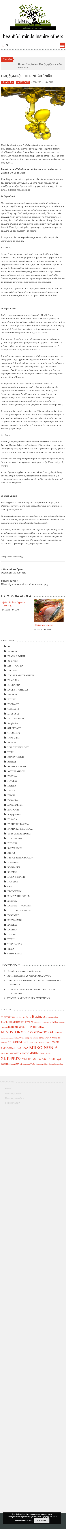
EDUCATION (14, 685)
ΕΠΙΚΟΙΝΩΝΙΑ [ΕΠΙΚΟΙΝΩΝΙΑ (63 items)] (43, 1047)
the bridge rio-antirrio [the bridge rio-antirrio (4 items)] (30, 1038)
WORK (10, 752)
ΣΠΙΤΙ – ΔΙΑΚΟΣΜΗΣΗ (18, 910)
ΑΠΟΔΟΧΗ (42, 1521)
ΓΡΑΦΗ (11, 795)
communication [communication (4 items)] (52, 1017)
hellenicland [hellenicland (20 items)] (16, 1027)
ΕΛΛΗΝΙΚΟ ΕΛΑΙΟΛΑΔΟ (20, 829)
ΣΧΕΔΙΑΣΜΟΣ (14, 920)
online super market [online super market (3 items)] (7, 1038)
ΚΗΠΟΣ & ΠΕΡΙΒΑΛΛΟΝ (20, 857)
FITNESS (11, 699)
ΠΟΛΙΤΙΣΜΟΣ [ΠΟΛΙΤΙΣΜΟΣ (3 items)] (46, 1053)
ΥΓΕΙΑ (10, 949)
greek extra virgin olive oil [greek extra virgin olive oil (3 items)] (42, 1022)
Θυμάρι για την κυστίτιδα (13, 573)
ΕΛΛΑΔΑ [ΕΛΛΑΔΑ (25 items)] (21, 1048)
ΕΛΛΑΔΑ (12, 819)
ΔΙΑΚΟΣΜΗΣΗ (15, 805)
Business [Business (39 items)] (39, 1016)
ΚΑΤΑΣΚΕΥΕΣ (14, 848)
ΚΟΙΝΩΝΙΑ (13, 862)
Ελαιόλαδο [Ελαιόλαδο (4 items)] (5, 1053)
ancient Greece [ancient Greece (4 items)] (25, 1017)
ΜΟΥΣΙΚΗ (12, 881)
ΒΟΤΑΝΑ (12, 776)
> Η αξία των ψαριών (43, 624)
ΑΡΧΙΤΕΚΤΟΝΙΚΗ (16, 766)
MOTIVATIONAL (16, 718)
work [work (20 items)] (48, 1037)
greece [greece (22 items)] (29, 1022)
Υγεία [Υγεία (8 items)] (59, 1059)
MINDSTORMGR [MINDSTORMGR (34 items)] (15, 1032)
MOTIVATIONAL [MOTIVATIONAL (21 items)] (41, 1032)
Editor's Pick (13, 680)
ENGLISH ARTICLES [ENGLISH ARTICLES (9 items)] (12, 1022)
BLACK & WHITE (16, 656)
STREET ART (14, 728)
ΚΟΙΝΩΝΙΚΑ (13, 867)
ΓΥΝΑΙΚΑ (12, 800)
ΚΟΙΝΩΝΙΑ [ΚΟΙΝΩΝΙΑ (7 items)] (15, 1053)
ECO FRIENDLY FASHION (20, 675)
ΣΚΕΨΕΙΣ (12, 901)
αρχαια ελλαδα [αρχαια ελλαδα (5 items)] (29, 1064)
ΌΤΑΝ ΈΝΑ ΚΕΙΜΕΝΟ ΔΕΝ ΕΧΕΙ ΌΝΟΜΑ (28, 998)
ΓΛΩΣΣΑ (11, 785)
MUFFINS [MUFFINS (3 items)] (58, 1033)
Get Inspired (13, 709)
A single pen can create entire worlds (24, 971)
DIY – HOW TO (15, 666)
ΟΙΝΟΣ (10, 886)
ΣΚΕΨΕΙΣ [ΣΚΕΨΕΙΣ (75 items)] (10, 1058)
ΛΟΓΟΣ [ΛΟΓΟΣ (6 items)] (25, 1053)
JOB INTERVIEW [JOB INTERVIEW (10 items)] (34, 1026)
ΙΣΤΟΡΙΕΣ (12, 843)
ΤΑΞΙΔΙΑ (11, 934)
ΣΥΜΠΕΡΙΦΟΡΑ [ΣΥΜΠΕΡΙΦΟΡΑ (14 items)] (30, 1059)
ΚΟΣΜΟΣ (12, 872)
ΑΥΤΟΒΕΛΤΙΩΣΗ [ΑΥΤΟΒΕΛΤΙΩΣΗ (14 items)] (18, 1042)
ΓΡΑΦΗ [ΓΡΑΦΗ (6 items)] (55, 1042)
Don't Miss (12, 670)
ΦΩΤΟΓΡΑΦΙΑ (14, 953)
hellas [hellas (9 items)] (55, 1022)
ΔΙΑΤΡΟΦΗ (23, 82)
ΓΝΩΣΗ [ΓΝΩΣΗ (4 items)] (48, 1042)
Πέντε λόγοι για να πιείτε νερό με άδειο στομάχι (24, 584)
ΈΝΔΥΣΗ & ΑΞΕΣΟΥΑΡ (19, 833)
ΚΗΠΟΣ (11, 853)
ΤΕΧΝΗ (11, 939)
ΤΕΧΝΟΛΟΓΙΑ (14, 944)
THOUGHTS (13, 733)
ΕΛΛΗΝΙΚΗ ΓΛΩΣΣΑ (18, 824)
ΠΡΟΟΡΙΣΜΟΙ (14, 891)
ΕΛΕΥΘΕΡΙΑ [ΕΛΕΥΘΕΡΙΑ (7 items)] (7, 1048)
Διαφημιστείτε (14, 814)
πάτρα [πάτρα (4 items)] (50, 1064)
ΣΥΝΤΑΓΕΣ (13, 915)
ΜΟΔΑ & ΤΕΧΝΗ (16, 877)
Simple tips (31, 64)
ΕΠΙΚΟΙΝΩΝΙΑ (15, 838)
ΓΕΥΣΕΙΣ (12, 781)
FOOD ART (13, 704)
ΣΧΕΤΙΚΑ (12, 929)
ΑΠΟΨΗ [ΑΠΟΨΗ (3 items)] (4, 1042)
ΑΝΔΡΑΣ (11, 761)
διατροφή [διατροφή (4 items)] (39, 1064)
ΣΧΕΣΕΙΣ (12, 925)
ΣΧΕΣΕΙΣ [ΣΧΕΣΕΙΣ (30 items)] (48, 1059)
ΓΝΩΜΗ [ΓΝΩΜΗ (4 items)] (41, 1042)
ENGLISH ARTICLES (17, 689)
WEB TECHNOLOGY (18, 747)
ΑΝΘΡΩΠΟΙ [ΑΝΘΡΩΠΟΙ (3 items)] (56, 1038)
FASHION (12, 694)
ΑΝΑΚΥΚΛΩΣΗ (15, 757)
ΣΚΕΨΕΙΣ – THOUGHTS (19, 905)
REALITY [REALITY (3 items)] (18, 1038)
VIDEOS (11, 742)
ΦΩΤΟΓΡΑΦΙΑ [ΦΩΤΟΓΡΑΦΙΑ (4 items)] (7, 1064)
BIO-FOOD (12, 651)
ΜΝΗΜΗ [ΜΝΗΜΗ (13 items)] (35, 1053)
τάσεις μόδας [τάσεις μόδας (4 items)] (58, 1064)
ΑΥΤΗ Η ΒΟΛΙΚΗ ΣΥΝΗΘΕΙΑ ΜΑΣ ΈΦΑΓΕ (29, 976)
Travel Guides (13, 737)
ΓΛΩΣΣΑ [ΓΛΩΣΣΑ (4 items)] (33, 1042)
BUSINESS (12, 661)
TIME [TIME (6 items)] (41, 1037)
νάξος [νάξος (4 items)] (45, 1064)
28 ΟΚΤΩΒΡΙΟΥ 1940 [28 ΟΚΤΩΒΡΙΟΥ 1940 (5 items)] (10, 1017)
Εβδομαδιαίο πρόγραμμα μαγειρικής (13, 604)
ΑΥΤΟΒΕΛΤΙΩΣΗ (16, 771)
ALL (9, 646)
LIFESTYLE (13, 713)
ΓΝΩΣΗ (11, 790)
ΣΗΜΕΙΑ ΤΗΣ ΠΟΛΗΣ (18, 896)
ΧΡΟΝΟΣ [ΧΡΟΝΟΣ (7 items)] (18, 1064)
